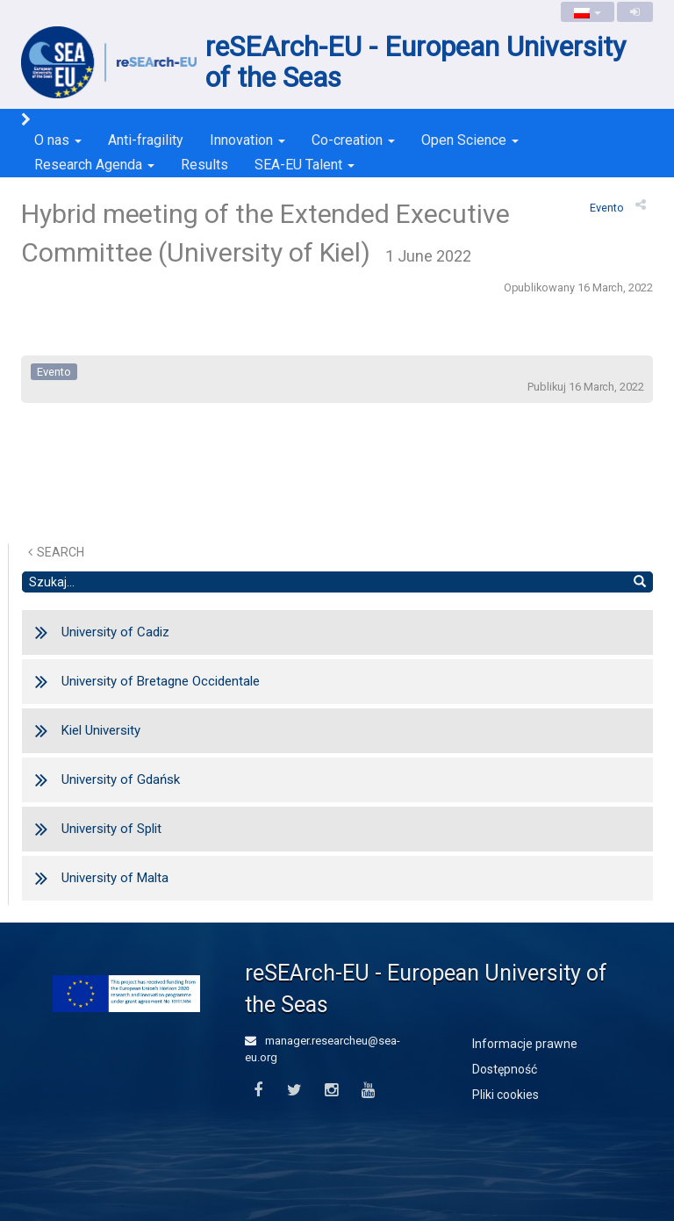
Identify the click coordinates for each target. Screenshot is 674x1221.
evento (607, 207)
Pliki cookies (505, 1095)
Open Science (470, 140)
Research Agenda (94, 164)
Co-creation (353, 140)
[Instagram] (331, 1090)
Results (204, 164)
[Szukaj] (324, 582)
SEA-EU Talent (305, 164)
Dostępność (504, 1069)
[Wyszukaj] (640, 582)
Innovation (247, 140)
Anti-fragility (145, 140)
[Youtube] (368, 1090)
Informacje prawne (524, 1044)
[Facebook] (257, 1090)
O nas (58, 140)
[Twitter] (294, 1090)
